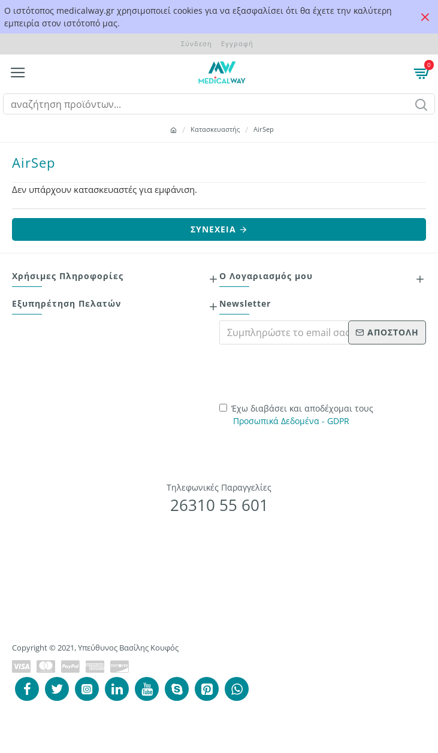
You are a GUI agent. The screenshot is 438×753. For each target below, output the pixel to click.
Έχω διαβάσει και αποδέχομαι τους (296, 415)
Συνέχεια (213, 229)
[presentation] (303, 372)
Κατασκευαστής (215, 129)
